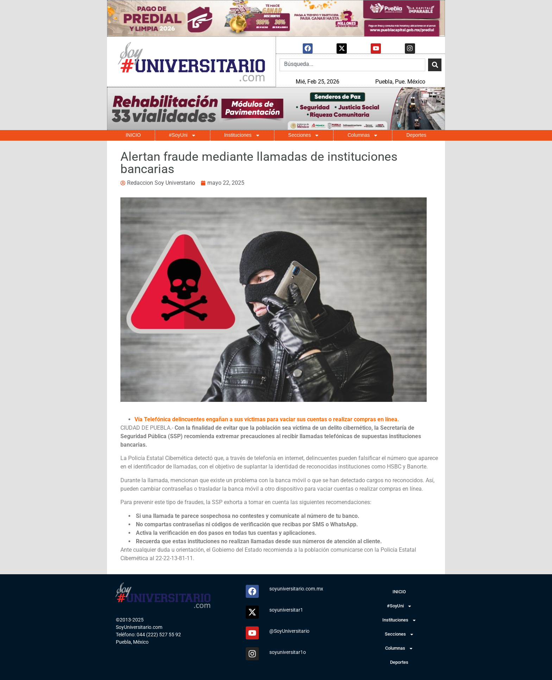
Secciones (304, 135)
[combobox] (352, 64)
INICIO (133, 134)
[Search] (434, 64)
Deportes (416, 134)
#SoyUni (182, 135)
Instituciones (242, 135)
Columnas (362, 135)
